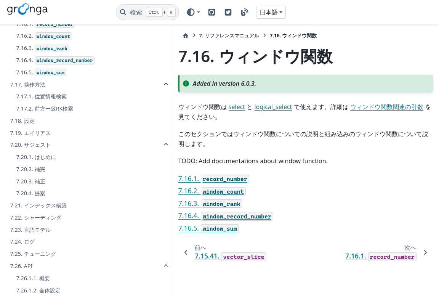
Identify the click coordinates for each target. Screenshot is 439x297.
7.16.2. (44, 118)
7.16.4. (55, 142)
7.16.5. (41, 154)
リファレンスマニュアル (167, 35)
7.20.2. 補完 (30, 250)
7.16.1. (45, 106)
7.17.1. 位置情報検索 (41, 177)
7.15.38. (44, 45)
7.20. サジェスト (30, 226)
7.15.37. (54, 33)
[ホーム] (123, 36)
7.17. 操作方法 (27, 165)
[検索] (147, 12)
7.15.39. (42, 57)
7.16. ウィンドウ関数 (35, 93)
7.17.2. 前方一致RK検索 (44, 190)
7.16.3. (42, 130)
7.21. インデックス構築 (38, 287)
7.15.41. (45, 81)
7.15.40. (44, 69)
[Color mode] (193, 12)
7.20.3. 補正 (30, 262)
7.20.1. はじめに (36, 238)
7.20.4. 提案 (30, 274)
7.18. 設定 (22, 202)
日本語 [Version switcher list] (269, 12)
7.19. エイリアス (30, 214)
